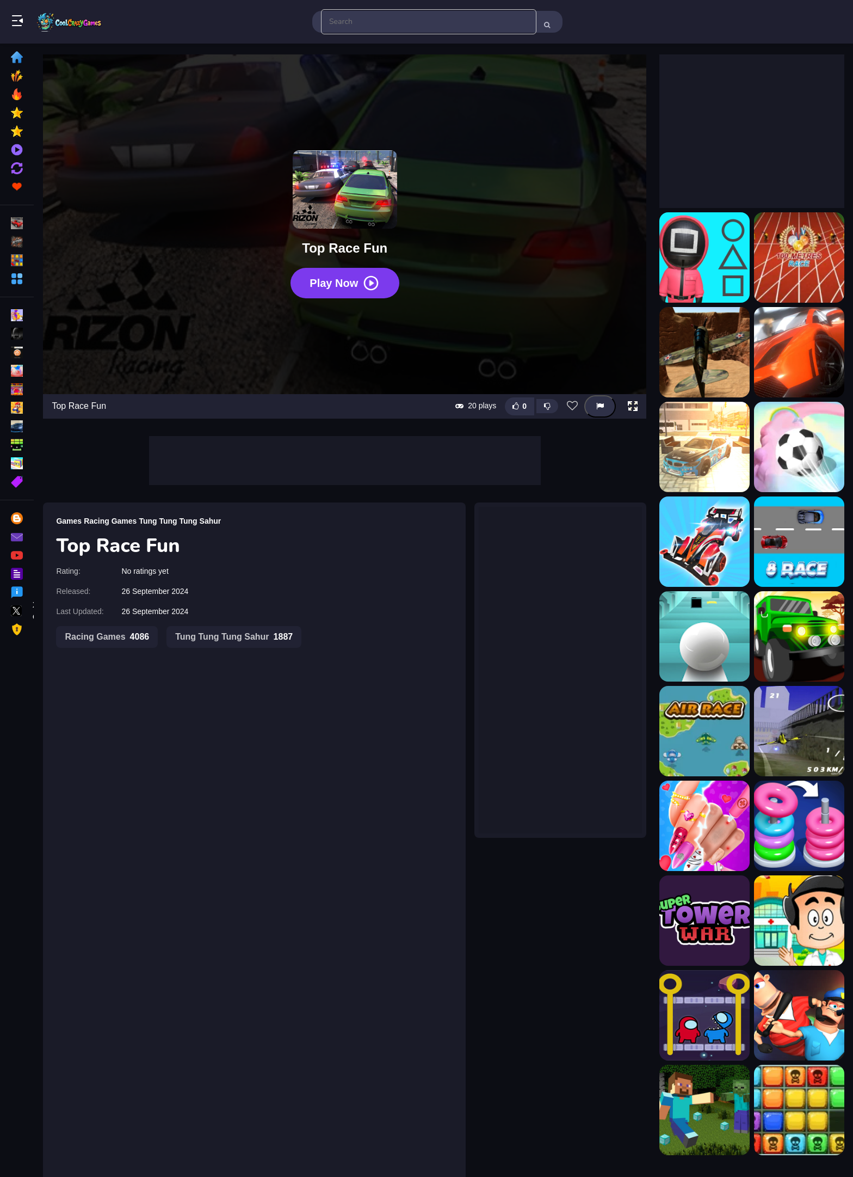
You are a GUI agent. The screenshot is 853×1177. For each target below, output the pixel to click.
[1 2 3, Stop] (704, 257)
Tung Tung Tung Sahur (180, 520)
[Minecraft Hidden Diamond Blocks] (704, 1110)
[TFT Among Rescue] (704, 1015)
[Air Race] (704, 731)
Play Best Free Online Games (69, 21)
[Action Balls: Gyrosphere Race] (704, 636)
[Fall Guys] (799, 1015)
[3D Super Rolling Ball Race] (799, 447)
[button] (633, 406)
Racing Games (110, 520)
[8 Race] (799, 541)
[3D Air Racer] (704, 352)
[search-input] (428, 21)
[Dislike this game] (547, 406)
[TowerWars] (704, 920)
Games (69, 520)
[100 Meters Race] (799, 257)
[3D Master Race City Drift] (704, 447)
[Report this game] (600, 406)
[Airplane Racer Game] (799, 731)
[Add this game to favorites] (572, 406)
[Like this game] (519, 406)
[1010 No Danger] (799, 1110)
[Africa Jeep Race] (799, 636)
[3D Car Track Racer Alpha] (799, 352)
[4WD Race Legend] (704, 541)
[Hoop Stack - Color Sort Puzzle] (799, 826)
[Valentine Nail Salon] (704, 826)
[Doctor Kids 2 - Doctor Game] (799, 920)
